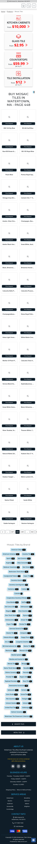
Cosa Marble (12, 602)
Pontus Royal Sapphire (27, 175)
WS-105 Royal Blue (27, 151)
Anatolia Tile (28, 554)
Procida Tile (11, 677)
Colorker (19, 593)
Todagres (26, 699)
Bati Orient (28, 567)
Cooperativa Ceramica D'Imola (18, 598)
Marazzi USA (25, 650)
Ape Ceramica (24, 558)
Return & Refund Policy (24, 790)
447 (12, 532)
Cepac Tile (28, 576)
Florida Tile (24, 624)
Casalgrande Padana (12, 576)
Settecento (13, 690)
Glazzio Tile (11, 633)
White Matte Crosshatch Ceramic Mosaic (27, 337)
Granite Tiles (19, 724)
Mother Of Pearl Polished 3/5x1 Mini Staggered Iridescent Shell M (9, 361)
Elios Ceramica (25, 611)
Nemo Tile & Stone (12, 668)
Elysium (27, 615)
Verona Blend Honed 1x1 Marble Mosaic (9, 384)
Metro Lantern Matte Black (27, 477)
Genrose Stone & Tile (18, 629)
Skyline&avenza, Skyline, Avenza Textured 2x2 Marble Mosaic (27, 384)
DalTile (26, 602)
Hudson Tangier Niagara (9, 477)
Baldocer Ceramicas (12, 567)
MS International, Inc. (12, 646)
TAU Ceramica (12, 699)
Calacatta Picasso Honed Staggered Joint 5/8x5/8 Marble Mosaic (27, 291)
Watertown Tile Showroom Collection (18, 716)
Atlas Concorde (24, 563)
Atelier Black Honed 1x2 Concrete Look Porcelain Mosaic (9, 244)
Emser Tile (26, 620)
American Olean (18, 550)
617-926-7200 (17, 823)
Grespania (25, 633)
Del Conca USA (11, 607)
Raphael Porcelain (12, 681)
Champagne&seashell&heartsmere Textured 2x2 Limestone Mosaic (9, 314)
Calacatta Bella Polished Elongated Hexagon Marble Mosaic (9, 291)
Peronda (27, 672)
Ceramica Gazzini (18, 580)
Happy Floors (27, 637)
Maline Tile (29, 646)
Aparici (11, 558)
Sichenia (25, 690)
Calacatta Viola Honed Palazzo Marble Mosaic (27, 361)
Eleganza (10, 611)
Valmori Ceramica (18, 712)
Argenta (10, 563)
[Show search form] (29, 6)
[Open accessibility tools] (33, 840)
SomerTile (26, 694)
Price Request (9, 123)
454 (32, 532)
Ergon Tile (11, 624)
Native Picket (9, 500)
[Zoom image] (9, 117)
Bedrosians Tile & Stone (18, 572)
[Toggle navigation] (34, 6)
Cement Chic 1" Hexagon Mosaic (27, 198)
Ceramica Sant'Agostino (18, 585)
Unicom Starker (13, 703)
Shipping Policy (11, 790)
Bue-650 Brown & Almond (9, 151)
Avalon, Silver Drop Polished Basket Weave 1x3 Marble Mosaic (9, 221)
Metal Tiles (18, 732)
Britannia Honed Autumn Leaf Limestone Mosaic (27, 268)
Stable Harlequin (9, 523)
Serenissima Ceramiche (18, 686)
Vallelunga (27, 707)
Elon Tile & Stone (12, 615)
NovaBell (28, 668)
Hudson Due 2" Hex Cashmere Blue (27, 454)
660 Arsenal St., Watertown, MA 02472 (19, 1)
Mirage (25, 664)
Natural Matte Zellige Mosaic (9, 454)
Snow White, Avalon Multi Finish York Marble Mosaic (27, 244)
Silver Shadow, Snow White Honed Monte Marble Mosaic (9, 430)
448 (17, 532)
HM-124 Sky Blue (9, 128)
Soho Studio (12, 694)
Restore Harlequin (27, 523)
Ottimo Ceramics (12, 672)
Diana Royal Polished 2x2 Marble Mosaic (27, 314)
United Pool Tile (12, 707)
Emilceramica (12, 620)
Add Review (18, 826)
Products (10, 11)
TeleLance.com (22, 841)
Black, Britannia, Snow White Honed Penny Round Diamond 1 (9, 268)
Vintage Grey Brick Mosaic (9, 198)
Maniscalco (11, 650)
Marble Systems (18, 655)
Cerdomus (13, 589)
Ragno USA (25, 677)
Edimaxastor (26, 607)
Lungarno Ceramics (24, 642)
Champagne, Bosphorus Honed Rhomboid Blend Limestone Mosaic (27, 221)
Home (3, 11)
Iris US (9, 642)
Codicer (25, 589)
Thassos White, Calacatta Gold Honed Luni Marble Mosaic (27, 430)
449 (22, 532)
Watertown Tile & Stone (24, 837)
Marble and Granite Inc (18, 659)
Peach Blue (9, 175)
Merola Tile (13, 664)
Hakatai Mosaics (11, 637)
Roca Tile (27, 681)
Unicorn (27, 703)
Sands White (28, 500)
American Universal (11, 554)
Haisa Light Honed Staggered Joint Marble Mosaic (9, 337)
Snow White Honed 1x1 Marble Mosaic (9, 407)
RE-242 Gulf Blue (27, 128)
